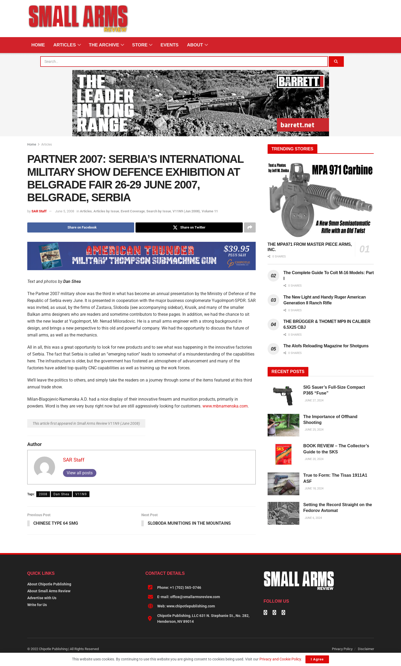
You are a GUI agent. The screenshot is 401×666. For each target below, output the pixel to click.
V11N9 (81, 494)
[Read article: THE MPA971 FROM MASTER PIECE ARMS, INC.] (321, 200)
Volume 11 (210, 211)
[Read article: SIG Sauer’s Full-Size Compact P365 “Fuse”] (283, 395)
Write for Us (37, 605)
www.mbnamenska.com (225, 406)
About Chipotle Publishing (49, 584)
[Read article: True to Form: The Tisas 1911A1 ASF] (283, 483)
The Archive (104, 44)
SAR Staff (39, 211)
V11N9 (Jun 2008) (186, 211)
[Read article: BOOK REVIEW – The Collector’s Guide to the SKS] (283, 454)
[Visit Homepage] (78, 19)
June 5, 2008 (64, 211)
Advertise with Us (41, 598)
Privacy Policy (342, 649)
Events (169, 44)
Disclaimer (366, 649)
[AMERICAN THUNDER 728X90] (141, 255)
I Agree (317, 659)
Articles (64, 44)
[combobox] (184, 61)
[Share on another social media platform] (250, 227)
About (195, 44)
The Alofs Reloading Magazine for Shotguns (325, 346)
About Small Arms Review (48, 591)
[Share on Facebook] (80, 227)
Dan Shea (61, 494)
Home (38, 44)
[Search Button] (337, 61)
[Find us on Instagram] (283, 613)
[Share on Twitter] (189, 227)
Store (139, 44)
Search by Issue (158, 211)
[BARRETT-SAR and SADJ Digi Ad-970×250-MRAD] (200, 103)
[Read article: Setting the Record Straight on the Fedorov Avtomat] (283, 513)
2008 (43, 494)
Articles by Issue (106, 211)
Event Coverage (133, 211)
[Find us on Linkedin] (274, 613)
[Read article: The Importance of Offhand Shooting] (283, 425)
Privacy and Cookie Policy (280, 659)
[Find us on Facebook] (265, 613)
